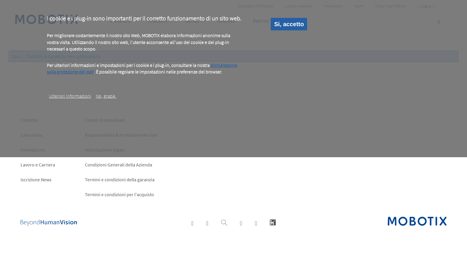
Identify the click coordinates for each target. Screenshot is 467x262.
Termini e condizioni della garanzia (120, 180)
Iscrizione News (36, 180)
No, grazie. (106, 96)
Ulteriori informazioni (70, 96)
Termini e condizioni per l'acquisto (119, 194)
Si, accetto (289, 24)
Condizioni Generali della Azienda (118, 165)
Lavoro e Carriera (38, 165)
